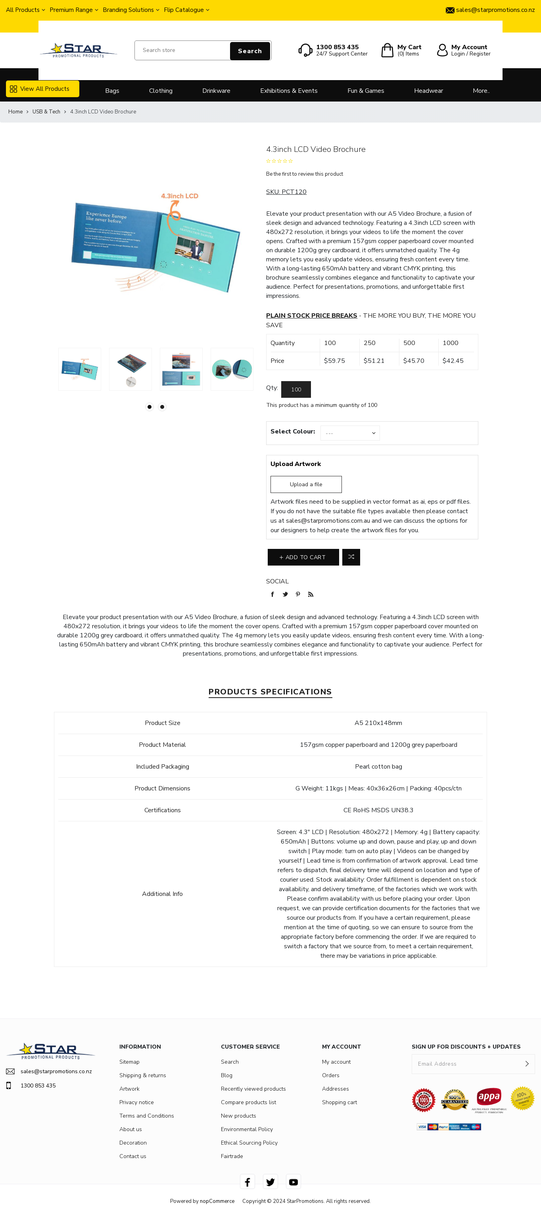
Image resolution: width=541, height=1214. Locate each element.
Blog (226, 1075)
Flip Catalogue (184, 10)
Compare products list (248, 1102)
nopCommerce (217, 1201)
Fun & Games (365, 90)
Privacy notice (136, 1102)
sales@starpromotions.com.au (328, 520)
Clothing (161, 90)
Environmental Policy (247, 1129)
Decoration (133, 1143)
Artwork (129, 1089)
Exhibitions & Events (289, 90)
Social (277, 581)
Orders (331, 1075)
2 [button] (162, 407)
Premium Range (71, 10)
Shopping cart (339, 1102)
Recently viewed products (253, 1089)
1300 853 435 (31, 1085)
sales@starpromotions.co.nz (49, 1071)
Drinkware (216, 90)
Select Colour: (292, 431)
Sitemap (129, 1062)
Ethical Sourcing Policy (249, 1143)
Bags (112, 90)
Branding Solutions (128, 10)
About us (130, 1129)
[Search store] (202, 50)
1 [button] (149, 407)
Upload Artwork (295, 464)
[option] (79, 369)
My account (336, 1062)
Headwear (428, 90)
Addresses (335, 1089)
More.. (481, 90)
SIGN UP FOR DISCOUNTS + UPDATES (466, 1047)
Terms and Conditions (146, 1116)
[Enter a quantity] (296, 389)
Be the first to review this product (304, 174)
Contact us (132, 1156)
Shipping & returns (142, 1075)
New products (238, 1116)
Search (250, 51)
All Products (23, 10)
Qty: (272, 388)
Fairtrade (232, 1156)
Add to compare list (351, 557)
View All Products (39, 89)
